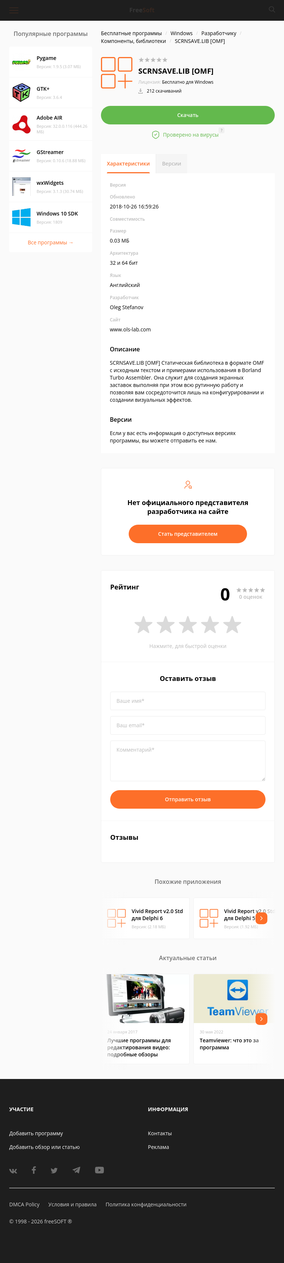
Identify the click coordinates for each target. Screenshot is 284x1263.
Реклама (158, 1146)
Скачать (188, 114)
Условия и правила (72, 1204)
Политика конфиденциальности (145, 1204)
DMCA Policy (24, 1204)
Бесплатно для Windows (187, 82)
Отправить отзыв (188, 799)
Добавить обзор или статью (44, 1146)
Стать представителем (188, 533)
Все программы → (51, 242)
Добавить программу (36, 1133)
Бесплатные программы (131, 33)
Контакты (160, 1133)
